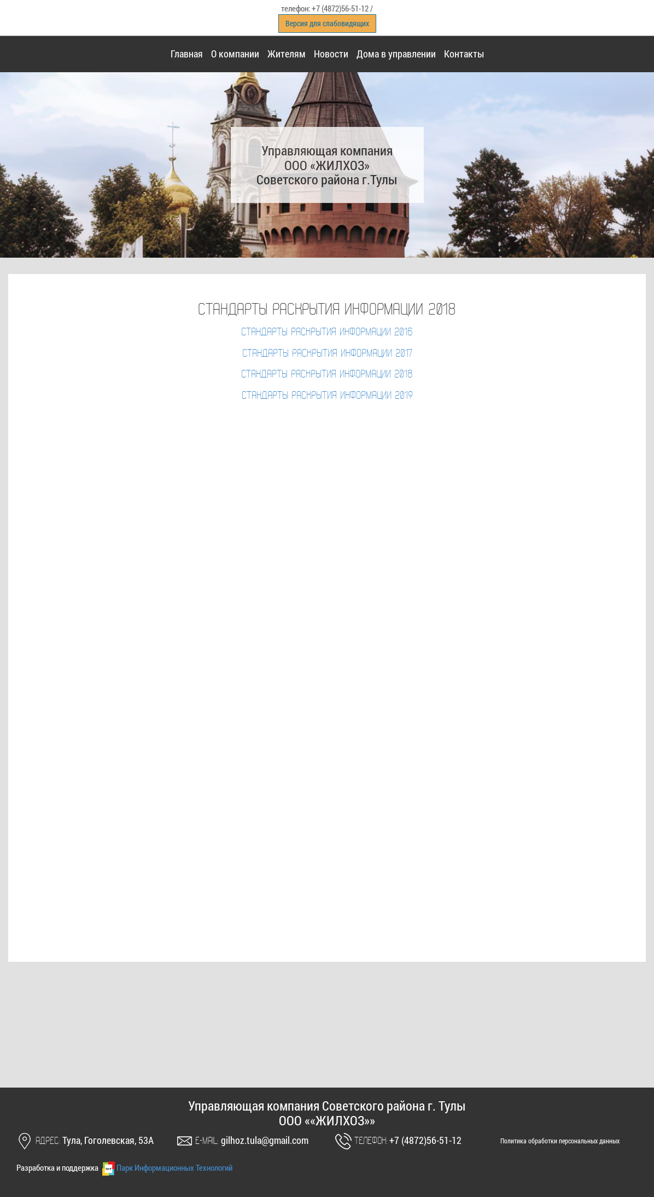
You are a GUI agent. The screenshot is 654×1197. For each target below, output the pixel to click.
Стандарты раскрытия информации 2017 (327, 353)
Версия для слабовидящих (327, 23)
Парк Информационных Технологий (166, 1167)
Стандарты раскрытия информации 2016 (327, 332)
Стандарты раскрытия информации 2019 (327, 396)
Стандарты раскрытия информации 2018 (327, 374)
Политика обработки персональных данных (560, 1140)
